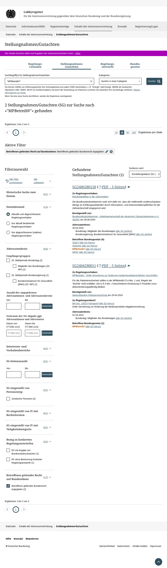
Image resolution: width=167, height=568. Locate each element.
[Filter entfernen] (111, 151)
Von (8, 300)
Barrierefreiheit (107, 546)
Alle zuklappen (43, 181)
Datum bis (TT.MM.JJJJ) (31, 325)
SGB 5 (75, 242)
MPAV (75, 252)
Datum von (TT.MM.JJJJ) (13, 325)
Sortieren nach (136, 168)
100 (134, 133)
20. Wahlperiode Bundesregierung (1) (30, 275)
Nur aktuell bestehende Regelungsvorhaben (22, 225)
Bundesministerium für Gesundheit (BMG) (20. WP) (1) (35, 283)
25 (122, 133)
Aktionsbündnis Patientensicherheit (90, 295)
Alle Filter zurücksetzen (13, 181)
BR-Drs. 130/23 (80, 303)
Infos (77, 53)
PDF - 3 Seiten (111, 186)
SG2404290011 (84, 265)
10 (117, 133)
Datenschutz (123, 546)
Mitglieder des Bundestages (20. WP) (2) (34, 268)
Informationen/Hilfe (33, 28)
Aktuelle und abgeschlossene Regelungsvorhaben (26, 216)
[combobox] (120, 81)
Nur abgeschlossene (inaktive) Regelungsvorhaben (26, 234)
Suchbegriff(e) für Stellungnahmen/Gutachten (27, 75)
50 (128, 133)
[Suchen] (154, 81)
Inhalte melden (140, 546)
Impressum (155, 546)
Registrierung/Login (146, 28)
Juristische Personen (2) (23, 398)
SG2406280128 (84, 186)
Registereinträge (59, 28)
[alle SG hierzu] (87, 242)
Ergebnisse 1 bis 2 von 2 (17, 124)
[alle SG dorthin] (124, 231)
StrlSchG (76, 246)
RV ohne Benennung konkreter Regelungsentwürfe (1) (26, 461)
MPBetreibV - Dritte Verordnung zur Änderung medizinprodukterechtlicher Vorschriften (115, 275)
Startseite (11, 28)
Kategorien (104, 75)
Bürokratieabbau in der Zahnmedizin (90, 196)
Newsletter (32, 538)
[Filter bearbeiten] (106, 151)
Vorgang (93, 303)
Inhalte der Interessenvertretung (93, 26)
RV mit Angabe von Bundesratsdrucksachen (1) (25, 452)
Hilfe (8, 538)
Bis (26, 300)
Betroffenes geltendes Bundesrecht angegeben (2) (28, 488)
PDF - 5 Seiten (111, 265)
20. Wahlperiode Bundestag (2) (26, 260)
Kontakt (122, 28)
